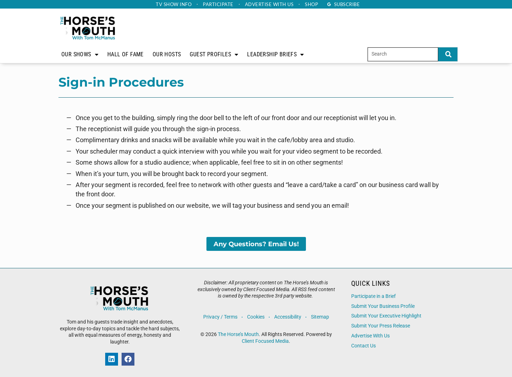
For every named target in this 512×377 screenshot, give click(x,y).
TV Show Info (173, 4)
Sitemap (320, 317)
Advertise (269, 4)
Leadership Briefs (275, 54)
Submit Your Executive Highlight (386, 316)
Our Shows (79, 54)
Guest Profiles (214, 54)
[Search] (447, 54)
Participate (218, 4)
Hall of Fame (125, 54)
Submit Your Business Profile (383, 306)
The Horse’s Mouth (238, 334)
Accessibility (287, 317)
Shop (311, 4)
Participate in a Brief (373, 296)
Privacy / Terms (220, 317)
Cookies (256, 317)
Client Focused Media (265, 341)
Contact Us (363, 346)
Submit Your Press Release (380, 326)
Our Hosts (167, 54)
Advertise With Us (370, 336)
